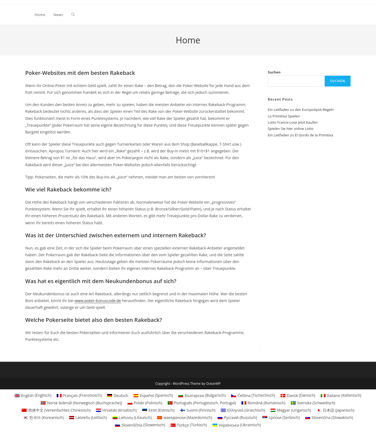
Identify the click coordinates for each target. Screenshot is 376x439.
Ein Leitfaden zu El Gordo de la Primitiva (300, 135)
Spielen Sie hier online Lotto (291, 128)
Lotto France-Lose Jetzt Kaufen (293, 122)
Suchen (274, 72)
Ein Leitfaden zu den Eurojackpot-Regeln (301, 109)
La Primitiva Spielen (284, 116)
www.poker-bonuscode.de (98, 300)
